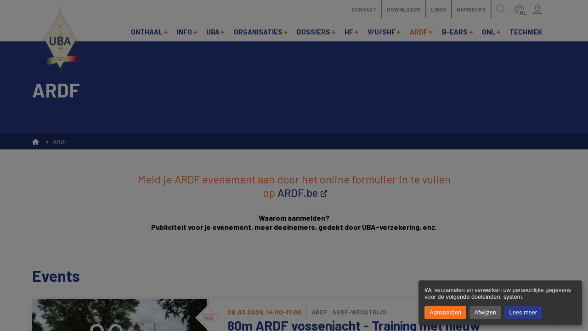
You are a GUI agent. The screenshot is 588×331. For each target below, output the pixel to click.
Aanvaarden (445, 312)
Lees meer (523, 312)
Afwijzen (486, 312)
